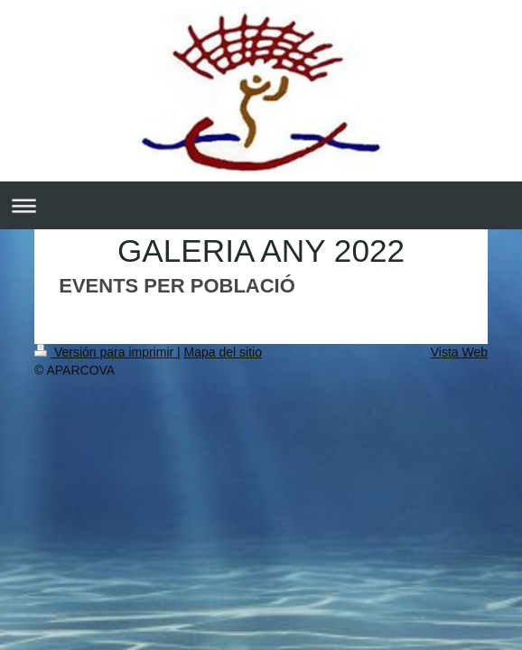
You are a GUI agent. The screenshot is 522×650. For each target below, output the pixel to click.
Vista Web (459, 352)
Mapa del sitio (223, 352)
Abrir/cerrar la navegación (261, 205)
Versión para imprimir (105, 352)
